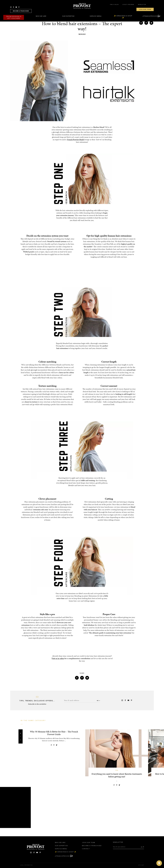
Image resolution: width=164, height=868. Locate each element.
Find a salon (114, 4)
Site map (141, 865)
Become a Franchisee (92, 845)
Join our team (145, 9)
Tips (116, 770)
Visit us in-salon (58, 658)
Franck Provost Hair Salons (82, 6)
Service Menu (96, 16)
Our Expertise (68, 16)
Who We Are (41, 16)
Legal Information (26, 865)
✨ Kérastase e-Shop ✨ (123, 17)
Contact (86, 849)
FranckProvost (151, 16)
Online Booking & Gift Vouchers (13, 17)
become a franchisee (21, 11)
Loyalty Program (128, 4)
